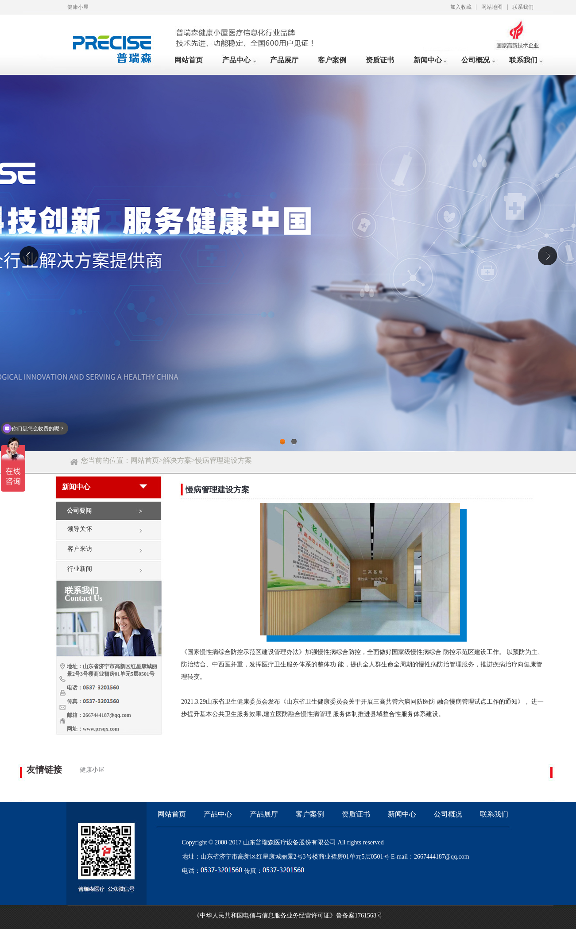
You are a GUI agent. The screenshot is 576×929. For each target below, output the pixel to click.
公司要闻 (79, 510)
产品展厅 (284, 60)
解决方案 (177, 460)
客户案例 (332, 60)
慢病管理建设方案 (223, 460)
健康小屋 (92, 769)
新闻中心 (428, 60)
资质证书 (380, 60)
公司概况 (475, 60)
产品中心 (236, 60)
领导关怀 (79, 529)
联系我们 (522, 7)
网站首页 (188, 60)
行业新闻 (79, 568)
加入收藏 (461, 7)
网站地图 (492, 7)
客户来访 (79, 549)
